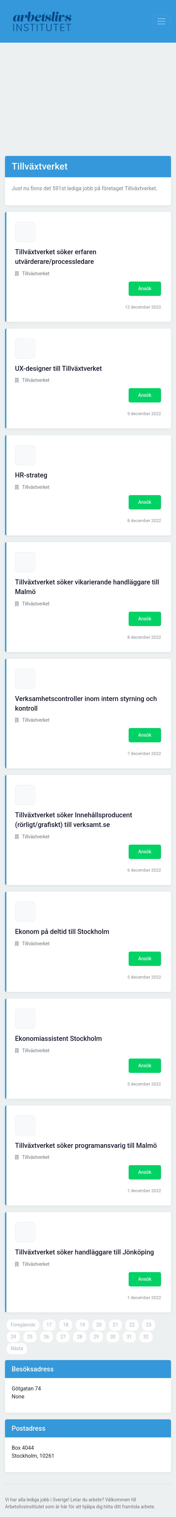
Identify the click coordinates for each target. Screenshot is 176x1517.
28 (79, 1336)
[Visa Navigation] (161, 21)
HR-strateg (31, 475)
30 (113, 1336)
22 (132, 1324)
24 (13, 1336)
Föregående (23, 1324)
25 (30, 1336)
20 (99, 1324)
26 (46, 1336)
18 (65, 1324)
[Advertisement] (88, 99)
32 (146, 1336)
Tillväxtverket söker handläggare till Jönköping (84, 1252)
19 (82, 1324)
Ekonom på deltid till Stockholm (62, 932)
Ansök (144, 288)
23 (148, 1324)
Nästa (17, 1348)
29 (96, 1336)
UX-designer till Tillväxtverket (58, 369)
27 (63, 1336)
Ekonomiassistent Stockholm (58, 1039)
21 (115, 1324)
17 (49, 1324)
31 (129, 1336)
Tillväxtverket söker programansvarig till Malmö (86, 1145)
